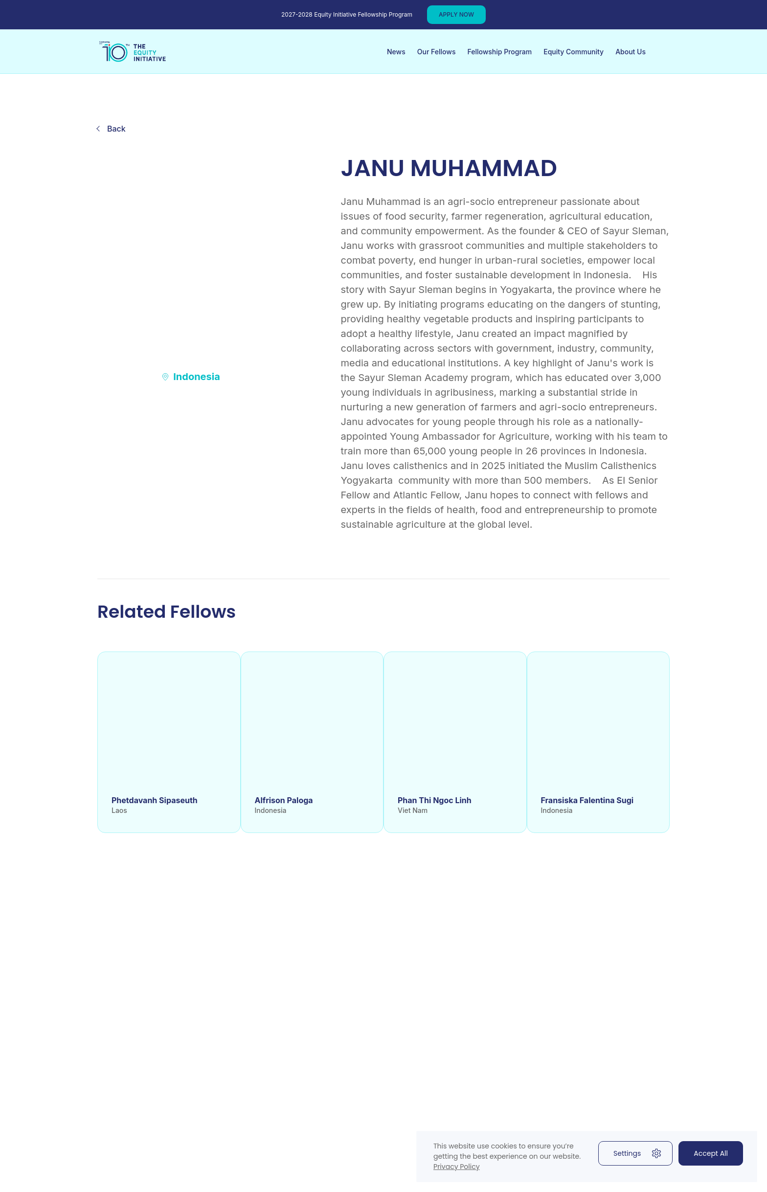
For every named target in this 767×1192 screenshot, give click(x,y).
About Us (630, 51)
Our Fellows (436, 51)
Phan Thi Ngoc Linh (435, 800)
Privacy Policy (456, 1166)
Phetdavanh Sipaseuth (155, 800)
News (396, 51)
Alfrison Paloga (284, 800)
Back (116, 129)
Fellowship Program (499, 51)
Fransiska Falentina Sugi (587, 800)
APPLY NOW (456, 14)
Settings (637, 1153)
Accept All (711, 1153)
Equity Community (573, 51)
